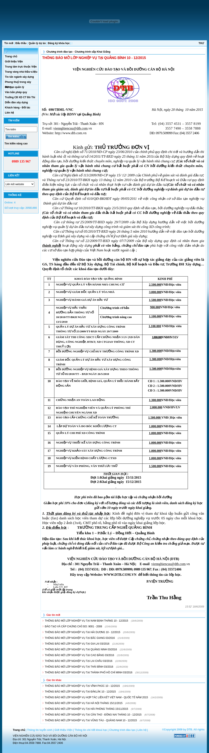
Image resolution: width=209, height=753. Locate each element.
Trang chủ (11, 56)
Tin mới (8, 43)
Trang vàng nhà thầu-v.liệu (21, 71)
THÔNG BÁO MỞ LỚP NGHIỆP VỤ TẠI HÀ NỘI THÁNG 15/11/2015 (83, 703)
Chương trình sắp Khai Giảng (92, 51)
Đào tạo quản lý (14, 87)
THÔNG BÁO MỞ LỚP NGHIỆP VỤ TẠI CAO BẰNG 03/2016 (79, 655)
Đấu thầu (20, 43)
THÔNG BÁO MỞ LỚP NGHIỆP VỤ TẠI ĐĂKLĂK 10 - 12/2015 (80, 691)
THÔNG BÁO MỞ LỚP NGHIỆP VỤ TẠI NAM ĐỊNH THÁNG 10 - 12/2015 (86, 620)
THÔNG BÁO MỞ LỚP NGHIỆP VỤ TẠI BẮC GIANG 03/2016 (80, 637)
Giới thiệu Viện (14, 61)
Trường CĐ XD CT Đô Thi (20, 97)
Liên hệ (9, 112)
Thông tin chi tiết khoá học (91, 730)
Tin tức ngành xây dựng (19, 76)
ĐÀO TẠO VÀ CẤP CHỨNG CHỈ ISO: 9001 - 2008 (73, 626)
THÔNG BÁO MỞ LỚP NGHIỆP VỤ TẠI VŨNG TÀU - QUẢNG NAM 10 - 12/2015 (91, 720)
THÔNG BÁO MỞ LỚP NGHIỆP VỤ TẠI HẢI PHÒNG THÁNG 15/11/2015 (86, 708)
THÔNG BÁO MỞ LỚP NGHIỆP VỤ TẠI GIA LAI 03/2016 (77, 643)
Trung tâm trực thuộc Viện (21, 66)
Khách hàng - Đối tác (17, 107)
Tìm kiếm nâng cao (16, 143)
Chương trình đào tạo (59, 51)
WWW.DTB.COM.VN (120, 574)
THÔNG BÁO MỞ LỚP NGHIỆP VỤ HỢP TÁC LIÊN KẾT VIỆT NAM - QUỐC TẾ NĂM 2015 (96, 697)
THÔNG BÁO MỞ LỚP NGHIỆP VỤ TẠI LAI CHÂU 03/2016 (78, 660)
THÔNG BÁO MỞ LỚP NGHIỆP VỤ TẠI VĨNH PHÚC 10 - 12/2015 (82, 685)
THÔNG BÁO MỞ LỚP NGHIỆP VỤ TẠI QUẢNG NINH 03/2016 (81, 649)
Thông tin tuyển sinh (39, 730)
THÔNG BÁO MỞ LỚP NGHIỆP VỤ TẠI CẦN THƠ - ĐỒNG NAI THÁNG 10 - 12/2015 (93, 714)
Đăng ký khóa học (59, 43)
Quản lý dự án (37, 43)
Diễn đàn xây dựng (16, 102)
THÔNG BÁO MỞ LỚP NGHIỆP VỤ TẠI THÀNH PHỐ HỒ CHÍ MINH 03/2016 (88, 672)
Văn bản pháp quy (16, 92)
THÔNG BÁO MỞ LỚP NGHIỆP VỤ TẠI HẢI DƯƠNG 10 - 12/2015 (82, 632)
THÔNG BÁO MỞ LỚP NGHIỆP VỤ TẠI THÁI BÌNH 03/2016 (79, 666)
